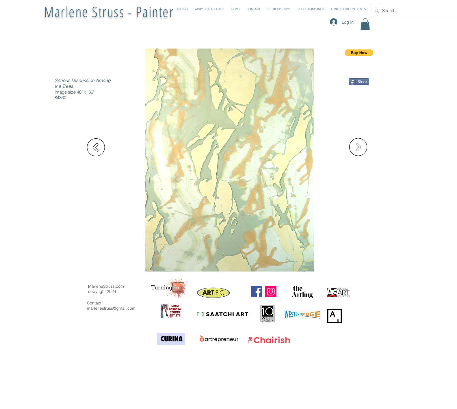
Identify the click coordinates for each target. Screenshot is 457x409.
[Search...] (414, 10)
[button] (209, 9)
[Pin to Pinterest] (361, 89)
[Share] (359, 81)
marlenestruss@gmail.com (111, 308)
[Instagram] (270, 291)
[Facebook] (256, 291)
